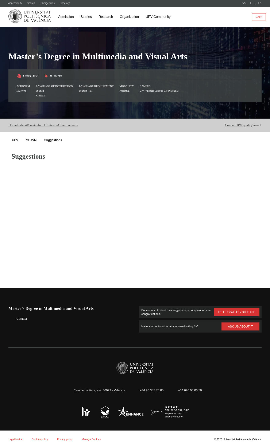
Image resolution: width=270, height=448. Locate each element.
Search (32, 3)
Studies (87, 17)
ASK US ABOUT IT (240, 326)
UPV (15, 140)
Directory (66, 3)
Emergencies (49, 3)
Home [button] (13, 125)
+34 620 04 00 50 (191, 390)
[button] (256, 125)
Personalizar (66, 432)
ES (252, 3)
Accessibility (16, 3)
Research (107, 17)
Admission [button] (77, 125)
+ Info (251, 438)
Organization (131, 17)
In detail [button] (31, 125)
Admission (66, 17)
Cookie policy (56, 393)
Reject (42, 432)
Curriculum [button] (53, 125)
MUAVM (31, 140)
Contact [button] (211, 125)
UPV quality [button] (234, 125)
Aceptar (21, 432)
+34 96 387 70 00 (151, 390)
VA (244, 3)
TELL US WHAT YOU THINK (236, 312)
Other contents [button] (104, 125)
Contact (18, 318)
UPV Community (161, 17)
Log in (258, 16)
